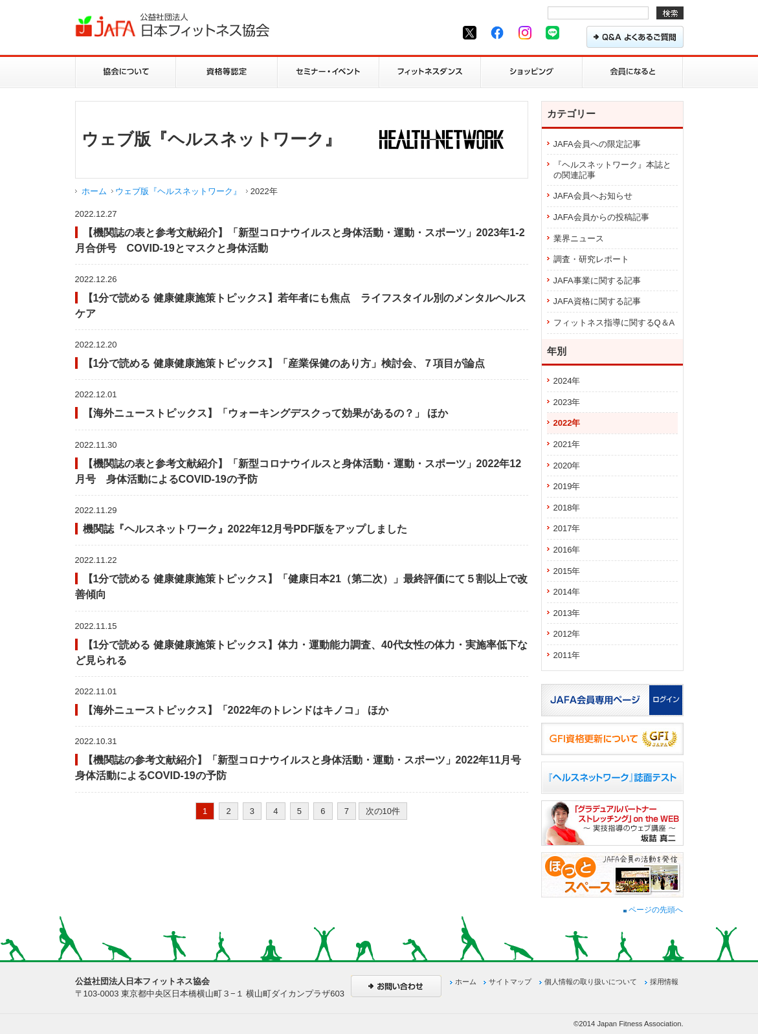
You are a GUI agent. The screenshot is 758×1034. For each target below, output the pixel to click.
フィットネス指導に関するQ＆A (614, 322)
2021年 (567, 444)
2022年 (567, 423)
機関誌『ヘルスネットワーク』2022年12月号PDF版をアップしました (245, 528)
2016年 (567, 550)
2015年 (567, 571)
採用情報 (664, 981)
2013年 (567, 613)
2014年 (567, 592)
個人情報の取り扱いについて (590, 981)
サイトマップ (510, 981)
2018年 (567, 507)
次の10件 (383, 811)
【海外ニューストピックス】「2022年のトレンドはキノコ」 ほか (235, 710)
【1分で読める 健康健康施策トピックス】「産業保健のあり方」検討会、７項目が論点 (284, 363)
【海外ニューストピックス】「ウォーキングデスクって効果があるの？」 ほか (265, 413)
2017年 (567, 528)
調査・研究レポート (591, 259)
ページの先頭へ (653, 909)
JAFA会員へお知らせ (592, 196)
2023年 (567, 402)
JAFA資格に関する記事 (597, 301)
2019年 (567, 486)
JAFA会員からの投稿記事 (601, 217)
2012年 (567, 634)
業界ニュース (578, 238)
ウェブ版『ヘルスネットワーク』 (178, 191)
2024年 (567, 381)
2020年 (567, 465)
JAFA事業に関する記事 (597, 280)
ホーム (94, 191)
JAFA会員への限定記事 (597, 144)
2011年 (567, 655)
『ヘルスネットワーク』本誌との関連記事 (612, 170)
